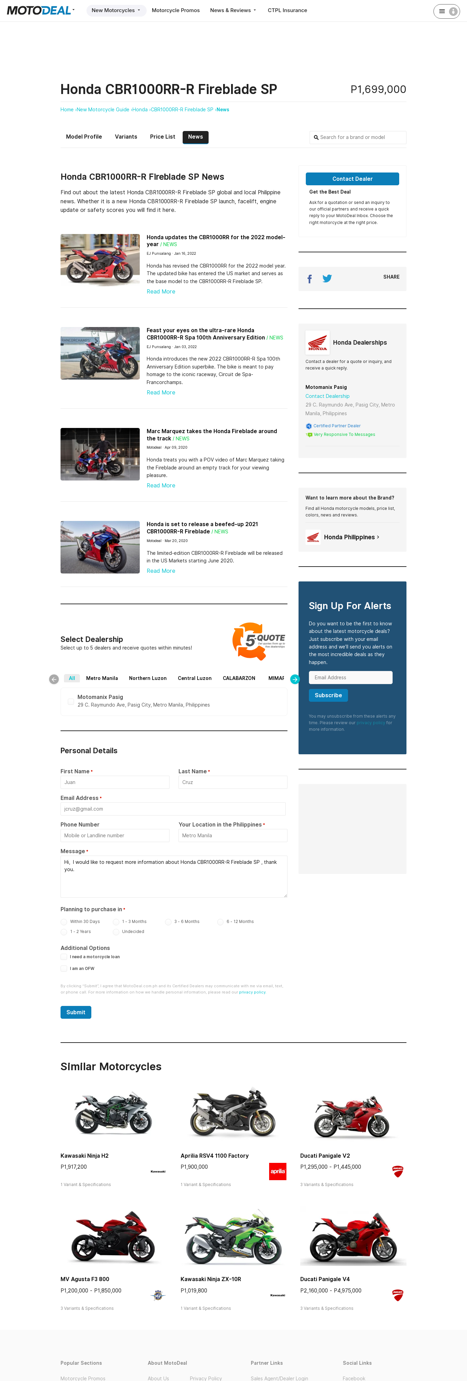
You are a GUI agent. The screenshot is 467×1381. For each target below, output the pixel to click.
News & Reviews (234, 10)
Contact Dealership (327, 396)
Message (73, 851)
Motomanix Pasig (326, 387)
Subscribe (328, 695)
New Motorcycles (116, 10)
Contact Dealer (352, 179)
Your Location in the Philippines (220, 824)
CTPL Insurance (287, 10)
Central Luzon (195, 678)
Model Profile (84, 136)
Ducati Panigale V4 (325, 1279)
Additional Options (85, 948)
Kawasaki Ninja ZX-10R (211, 1279)
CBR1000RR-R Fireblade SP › (184, 109)
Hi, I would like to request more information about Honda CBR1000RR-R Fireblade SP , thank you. (174, 877)
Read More (161, 291)
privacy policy (371, 722)
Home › (69, 109)
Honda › (141, 109)
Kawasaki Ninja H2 (85, 1156)
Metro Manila (102, 678)
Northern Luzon (148, 678)
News (223, 109)
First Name (75, 771)
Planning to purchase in (91, 909)
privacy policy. (252, 992)
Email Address (80, 798)
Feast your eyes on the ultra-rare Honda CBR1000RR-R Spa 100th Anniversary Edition (206, 334)
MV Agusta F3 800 (85, 1279)
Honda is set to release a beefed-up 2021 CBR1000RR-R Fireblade (202, 528)
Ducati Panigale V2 (325, 1156)
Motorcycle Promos (176, 10)
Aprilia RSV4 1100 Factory (215, 1156)
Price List (162, 136)
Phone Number (80, 824)
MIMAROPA (281, 678)
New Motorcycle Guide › (104, 109)
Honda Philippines (343, 537)
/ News (168, 244)
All (72, 678)
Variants (126, 136)
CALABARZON (239, 678)
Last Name (192, 771)
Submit (75, 1012)
